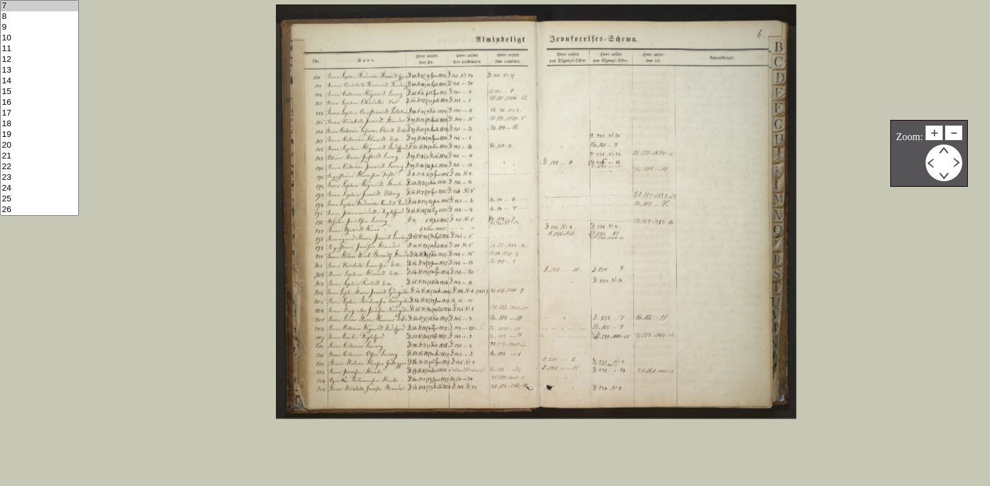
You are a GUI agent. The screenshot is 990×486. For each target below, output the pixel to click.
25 (39, 199)
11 (39, 49)
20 (39, 145)
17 (39, 113)
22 (39, 167)
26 (39, 209)
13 (39, 70)
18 (39, 124)
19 (39, 134)
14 (39, 81)
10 (39, 38)
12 (39, 59)
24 (39, 188)
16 (39, 102)
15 (39, 91)
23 (39, 177)
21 (39, 156)
